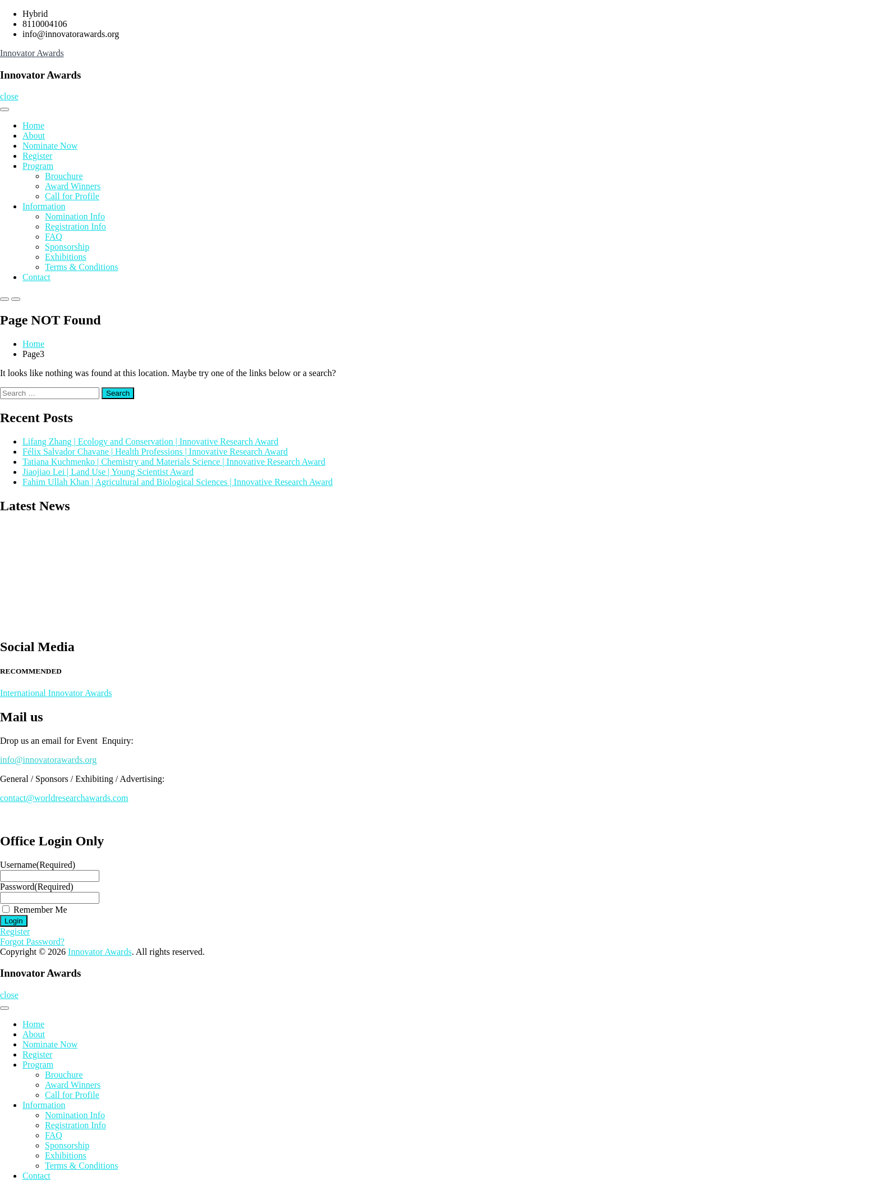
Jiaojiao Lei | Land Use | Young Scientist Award (108, 472)
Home (33, 125)
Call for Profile (72, 196)
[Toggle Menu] (4, 109)
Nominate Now (49, 145)
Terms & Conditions (81, 267)
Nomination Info (75, 216)
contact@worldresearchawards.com (64, 798)
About (33, 135)
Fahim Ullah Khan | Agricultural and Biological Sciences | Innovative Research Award (177, 482)
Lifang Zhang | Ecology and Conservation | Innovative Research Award (150, 441)
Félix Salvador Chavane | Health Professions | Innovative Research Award (155, 451)
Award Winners (72, 186)
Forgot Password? (32, 941)
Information (43, 206)
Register (37, 156)
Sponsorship (67, 246)
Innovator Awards (32, 53)
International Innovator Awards (56, 693)
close (9, 96)
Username (37, 864)
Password (37, 886)
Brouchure (64, 176)
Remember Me (40, 909)
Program (37, 166)
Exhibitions (65, 257)
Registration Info (75, 226)
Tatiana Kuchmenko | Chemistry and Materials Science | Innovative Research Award (174, 461)
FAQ (53, 236)
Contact (36, 277)
